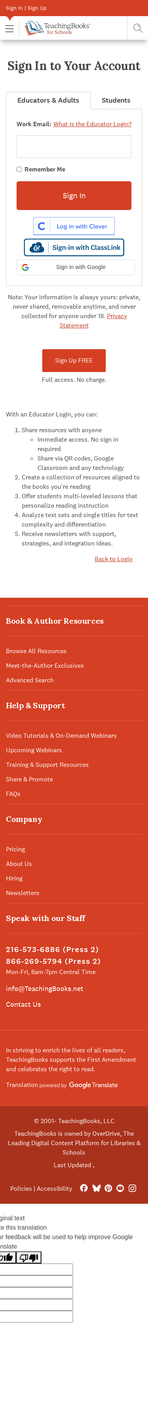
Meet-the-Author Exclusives (45, 665)
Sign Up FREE (74, 360)
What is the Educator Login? (92, 124)
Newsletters (22, 893)
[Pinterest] (108, 1188)
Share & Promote (29, 779)
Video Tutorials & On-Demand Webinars (61, 735)
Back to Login (114, 559)
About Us (19, 864)
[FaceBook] (84, 1188)
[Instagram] (132, 1188)
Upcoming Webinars (34, 750)
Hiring (14, 878)
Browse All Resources (36, 651)
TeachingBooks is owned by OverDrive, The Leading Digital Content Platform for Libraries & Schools (74, 1143)
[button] (9, 28)
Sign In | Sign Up (26, 7)
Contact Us (23, 1004)
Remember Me (44, 169)
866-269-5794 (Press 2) (53, 961)
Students (116, 100)
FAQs (13, 794)
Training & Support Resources (47, 765)
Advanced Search (30, 680)
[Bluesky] (96, 1188)
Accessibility (54, 1188)
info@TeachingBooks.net (44, 988)
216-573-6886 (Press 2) (52, 949)
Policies (21, 1188)
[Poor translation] (28, 1257)
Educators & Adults (48, 100)
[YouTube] (120, 1188)
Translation (62, 1085)
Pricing (15, 849)
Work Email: (34, 124)
